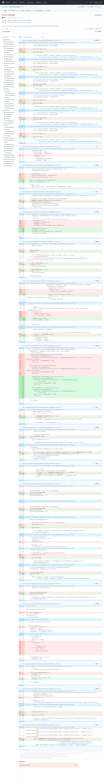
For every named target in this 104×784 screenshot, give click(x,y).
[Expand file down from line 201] (24, 218)
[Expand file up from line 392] (24, 62)
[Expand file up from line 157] (24, 495)
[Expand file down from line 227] (24, 171)
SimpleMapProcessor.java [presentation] (11, 148)
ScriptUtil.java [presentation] (9, 114)
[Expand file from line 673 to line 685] (24, 558)
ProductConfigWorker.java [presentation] (12, 99)
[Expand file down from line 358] (24, 248)
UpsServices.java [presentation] (10, 108)
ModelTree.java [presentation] (9, 165)
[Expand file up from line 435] (24, 357)
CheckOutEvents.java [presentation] (11, 71)
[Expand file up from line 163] (24, 177)
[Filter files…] (9, 37)
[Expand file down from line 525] (24, 470)
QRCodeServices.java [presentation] (10, 131)
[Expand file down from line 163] (24, 510)
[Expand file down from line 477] (24, 454)
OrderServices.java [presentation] (10, 67)
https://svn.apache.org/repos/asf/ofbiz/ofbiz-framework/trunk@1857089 (24, 26)
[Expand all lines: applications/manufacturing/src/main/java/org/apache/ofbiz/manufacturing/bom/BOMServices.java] (62, 251)
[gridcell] (61, 42)
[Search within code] (33, 37)
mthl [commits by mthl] (5, 17)
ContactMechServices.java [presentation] (11, 84)
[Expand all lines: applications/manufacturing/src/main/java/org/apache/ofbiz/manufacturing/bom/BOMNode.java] (62, 221)
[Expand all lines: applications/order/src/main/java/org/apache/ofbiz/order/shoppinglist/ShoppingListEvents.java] (62, 437)
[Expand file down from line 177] (24, 490)
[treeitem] (10, 74)
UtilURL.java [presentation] (8, 116)
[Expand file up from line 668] (24, 545)
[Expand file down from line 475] (24, 543)
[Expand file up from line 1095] (24, 135)
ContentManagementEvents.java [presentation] (13, 48)
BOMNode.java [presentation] (9, 59)
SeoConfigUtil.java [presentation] (11, 95)
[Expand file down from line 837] (24, 590)
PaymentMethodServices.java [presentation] (12, 44)
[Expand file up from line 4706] (24, 419)
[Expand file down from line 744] (24, 97)
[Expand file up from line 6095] (24, 337)
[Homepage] (3, 2)
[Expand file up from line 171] (24, 475)
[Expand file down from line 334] (24, 287)
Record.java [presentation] (8, 135)
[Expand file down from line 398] (24, 79)
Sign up (96, 2)
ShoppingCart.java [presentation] (10, 74)
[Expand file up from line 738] (24, 81)
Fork (90, 6)
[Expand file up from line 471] (24, 439)
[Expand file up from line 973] (24, 117)
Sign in (90, 2)
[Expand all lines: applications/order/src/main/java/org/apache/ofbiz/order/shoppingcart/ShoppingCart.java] (62, 417)
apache (6, 7)
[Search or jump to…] (77, 2)
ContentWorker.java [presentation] (10, 54)
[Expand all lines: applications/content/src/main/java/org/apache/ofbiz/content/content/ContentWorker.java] (62, 201)
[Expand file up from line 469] (24, 527)
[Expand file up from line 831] (24, 575)
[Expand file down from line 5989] (24, 336)
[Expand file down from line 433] (24, 526)
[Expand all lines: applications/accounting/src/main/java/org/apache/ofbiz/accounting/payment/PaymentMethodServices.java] (62, 40)
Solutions (16, 2)
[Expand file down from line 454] (24, 413)
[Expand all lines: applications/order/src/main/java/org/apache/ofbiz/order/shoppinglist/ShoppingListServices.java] (62, 473)
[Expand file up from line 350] (24, 224)
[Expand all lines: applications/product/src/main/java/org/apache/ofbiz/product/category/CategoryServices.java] (62, 593)
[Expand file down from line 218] (24, 60)
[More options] (101, 40)
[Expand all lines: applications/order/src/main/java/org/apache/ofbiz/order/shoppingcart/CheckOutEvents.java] (62, 355)
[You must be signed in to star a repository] (98, 7)
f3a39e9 (90, 28)
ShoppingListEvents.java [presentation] (11, 78)
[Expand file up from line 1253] (24, 293)
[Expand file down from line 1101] (24, 153)
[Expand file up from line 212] (24, 42)
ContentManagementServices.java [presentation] (13, 50)
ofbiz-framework (14, 7)
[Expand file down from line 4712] (24, 433)
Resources (23, 2)
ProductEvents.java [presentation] (11, 103)
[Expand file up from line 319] (24, 253)
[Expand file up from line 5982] (24, 313)
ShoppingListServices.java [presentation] (12, 80)
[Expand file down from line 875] (24, 116)
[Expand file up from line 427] (24, 511)
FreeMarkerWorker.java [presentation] (11, 120)
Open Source (31, 2)
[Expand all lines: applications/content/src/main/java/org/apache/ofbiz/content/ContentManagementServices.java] (62, 175)
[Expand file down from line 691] (24, 574)
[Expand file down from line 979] (24, 133)
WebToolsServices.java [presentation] (11, 161)
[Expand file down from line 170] (24, 198)
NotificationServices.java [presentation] (11, 127)
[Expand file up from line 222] (24, 158)
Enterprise (39, 2)
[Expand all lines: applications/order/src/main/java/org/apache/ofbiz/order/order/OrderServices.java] (62, 290)
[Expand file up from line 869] (24, 98)
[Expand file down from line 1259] (24, 312)
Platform (8, 2)
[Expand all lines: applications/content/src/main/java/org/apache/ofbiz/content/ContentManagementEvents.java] (62, 156)
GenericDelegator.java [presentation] (10, 140)
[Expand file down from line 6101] (24, 352)
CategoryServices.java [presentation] (11, 93)
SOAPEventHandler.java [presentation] (11, 157)
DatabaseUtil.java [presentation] (10, 144)
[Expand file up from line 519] (24, 455)
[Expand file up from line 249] (24, 595)
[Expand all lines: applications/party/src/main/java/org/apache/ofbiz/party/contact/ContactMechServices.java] (62, 493)
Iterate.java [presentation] (8, 152)
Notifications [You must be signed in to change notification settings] (82, 6)
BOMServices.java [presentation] (10, 61)
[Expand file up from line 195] (24, 203)
